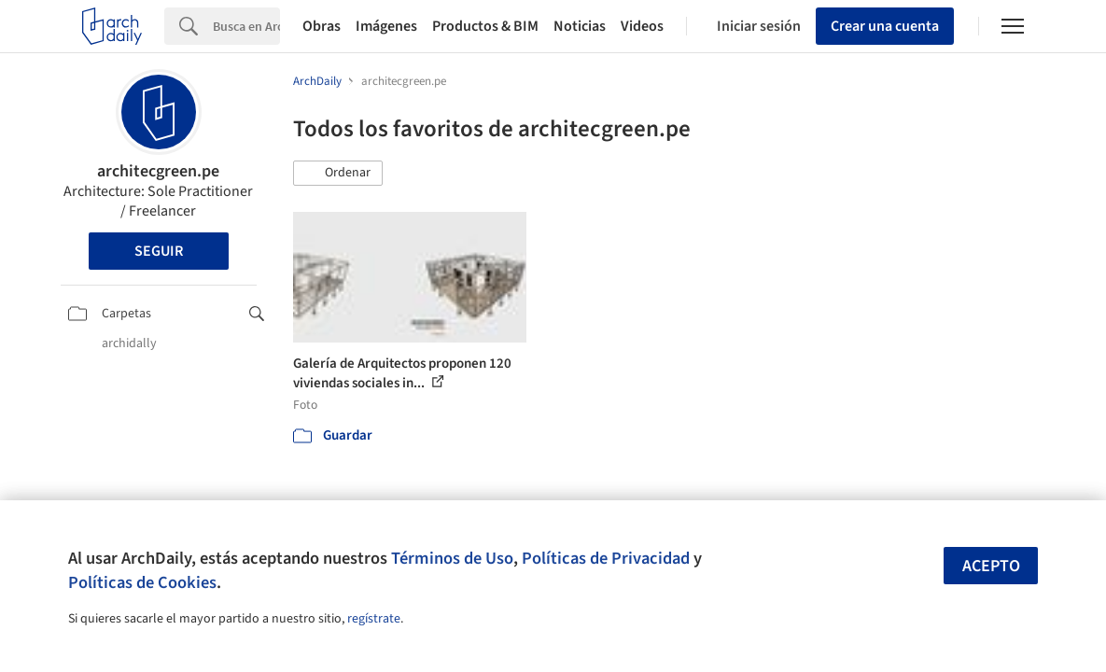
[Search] (246, 26)
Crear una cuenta (885, 26)
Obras (321, 26)
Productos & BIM (485, 26)
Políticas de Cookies (142, 582)
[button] (338, 174)
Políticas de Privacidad (606, 558)
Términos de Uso (452, 558)
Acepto (991, 566)
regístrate (373, 618)
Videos (642, 26)
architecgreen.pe (158, 171)
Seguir (158, 251)
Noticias (579, 26)
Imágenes (386, 26)
